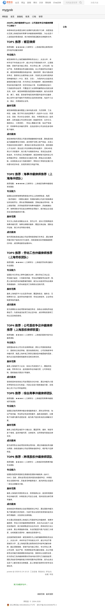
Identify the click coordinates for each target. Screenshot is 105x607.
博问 (35, 3)
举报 (51, 574)
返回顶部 (49, 594)
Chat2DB (57, 3)
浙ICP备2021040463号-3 (47, 605)
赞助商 (48, 3)
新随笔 (20, 16)
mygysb (7, 10)
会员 (17, 3)
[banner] (6, 2)
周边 (23, 3)
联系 (27, 16)
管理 (41, 16)
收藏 (47, 574)
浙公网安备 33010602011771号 (21, 605)
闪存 (41, 3)
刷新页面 (41, 594)
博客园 (5, 16)
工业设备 (33, 572)
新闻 (29, 3)
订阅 (34, 16)
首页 (12, 16)
